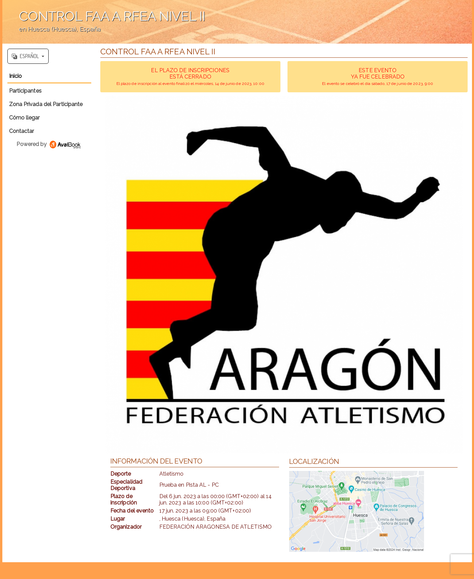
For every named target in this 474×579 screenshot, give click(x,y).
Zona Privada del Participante (46, 104)
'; (237, 22)
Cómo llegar (24, 117)
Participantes (25, 91)
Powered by (49, 144)
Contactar (21, 131)
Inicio (15, 76)
